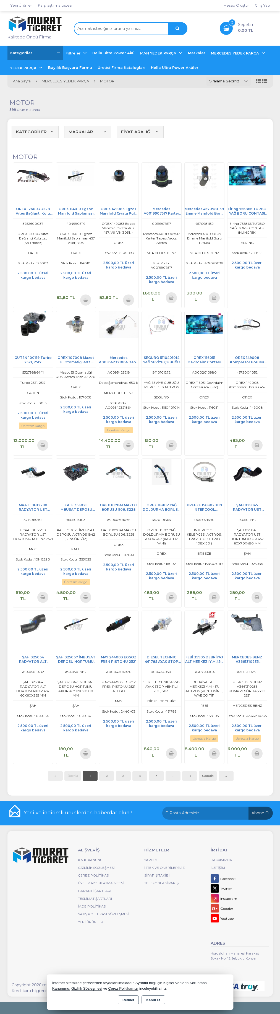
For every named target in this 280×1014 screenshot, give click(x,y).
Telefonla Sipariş (161, 883)
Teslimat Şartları (95, 898)
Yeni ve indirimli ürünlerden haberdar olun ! (78, 813)
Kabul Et (153, 1000)
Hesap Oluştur (236, 5)
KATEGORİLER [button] (35, 131)
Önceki (73, 776)
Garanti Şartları (94, 891)
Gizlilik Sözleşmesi (96, 868)
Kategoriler (35, 53)
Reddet (128, 1000)
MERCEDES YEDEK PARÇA (235, 53)
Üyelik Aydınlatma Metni (101, 883)
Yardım (151, 860)
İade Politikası (92, 906)
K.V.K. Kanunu (90, 860)
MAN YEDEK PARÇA (158, 53)
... (173, 776)
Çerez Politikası (93, 875)
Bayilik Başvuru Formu (70, 67)
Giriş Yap (262, 5)
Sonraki (208, 776)
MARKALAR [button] (88, 131)
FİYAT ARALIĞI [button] (140, 131)
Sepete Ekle (85, 299)
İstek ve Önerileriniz (164, 868)
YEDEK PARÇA (24, 68)
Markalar (196, 53)
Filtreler (74, 53)
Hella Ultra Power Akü (113, 53)
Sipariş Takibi (157, 875)
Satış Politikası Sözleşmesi (103, 914)
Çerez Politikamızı (123, 988)
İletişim (218, 868)
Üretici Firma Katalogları (121, 67)
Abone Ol (260, 812)
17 (189, 776)
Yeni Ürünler (90, 922)
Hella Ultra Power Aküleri (175, 67)
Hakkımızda (221, 860)
